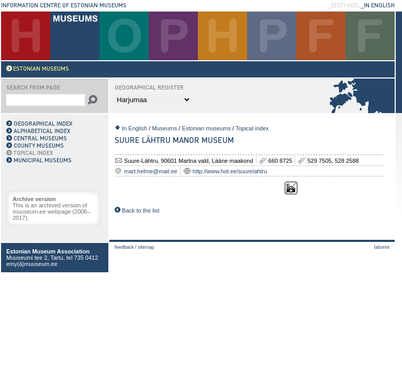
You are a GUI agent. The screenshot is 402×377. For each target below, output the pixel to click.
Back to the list (137, 210)
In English (134, 128)
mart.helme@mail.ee (150, 171)
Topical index (252, 128)
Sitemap (146, 247)
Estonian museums (206, 128)
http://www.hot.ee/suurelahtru (230, 171)
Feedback (124, 247)
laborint (381, 247)
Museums (164, 128)
